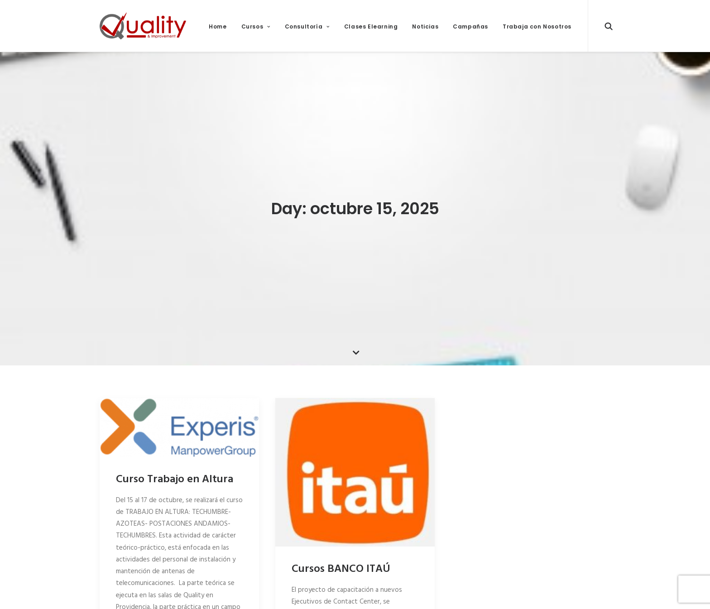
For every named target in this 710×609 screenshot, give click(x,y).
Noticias (425, 26)
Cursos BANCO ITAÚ (341, 566)
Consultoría (307, 26)
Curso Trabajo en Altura (174, 476)
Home (217, 26)
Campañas (470, 26)
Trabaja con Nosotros (537, 26)
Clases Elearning (371, 26)
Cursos (255, 26)
